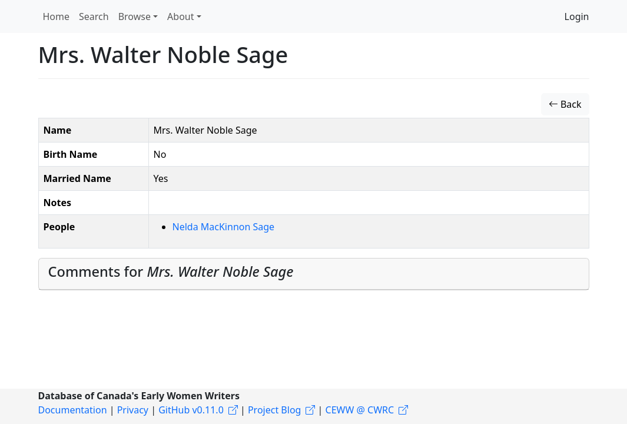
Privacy (132, 409)
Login (577, 16)
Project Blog (274, 409)
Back (565, 104)
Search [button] (94, 16)
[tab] (314, 274)
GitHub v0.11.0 (191, 409)
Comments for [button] (171, 271)
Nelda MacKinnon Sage (223, 226)
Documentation (72, 409)
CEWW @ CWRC (360, 409)
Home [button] (56, 16)
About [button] (180, 16)
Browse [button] (134, 16)
